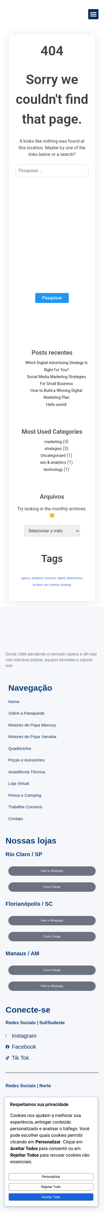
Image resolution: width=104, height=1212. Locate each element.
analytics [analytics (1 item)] (37, 578)
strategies (53, 448)
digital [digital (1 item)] (61, 578)
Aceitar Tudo (51, 1197)
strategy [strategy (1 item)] (65, 585)
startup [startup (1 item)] (54, 585)
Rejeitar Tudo (51, 1187)
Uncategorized (53, 455)
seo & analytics (53, 462)
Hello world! (56, 404)
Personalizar (51, 1177)
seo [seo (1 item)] (46, 585)
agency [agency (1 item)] (26, 578)
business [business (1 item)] (50, 578)
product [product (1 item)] (38, 585)
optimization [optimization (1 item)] (75, 578)
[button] (93, 14)
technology (53, 469)
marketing (53, 442)
